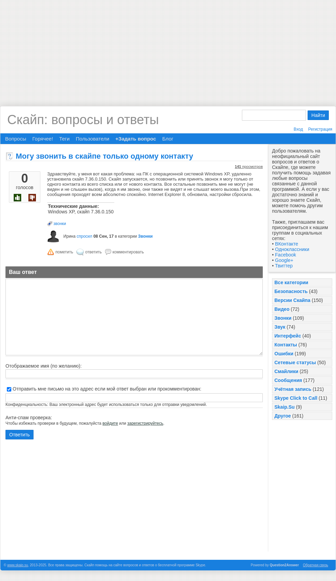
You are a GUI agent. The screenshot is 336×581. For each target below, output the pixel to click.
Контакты (285, 344)
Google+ (284, 260)
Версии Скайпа (292, 300)
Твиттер (284, 265)
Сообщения (288, 380)
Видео (281, 309)
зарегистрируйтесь (145, 423)
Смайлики (286, 371)
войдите (110, 423)
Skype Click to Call (295, 398)
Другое (282, 416)
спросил (84, 236)
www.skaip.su (17, 565)
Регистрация (320, 129)
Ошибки (283, 353)
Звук (279, 327)
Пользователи (92, 139)
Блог (167, 139)
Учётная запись (292, 389)
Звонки (283, 318)
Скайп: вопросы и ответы (83, 120)
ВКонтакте (286, 244)
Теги (64, 139)
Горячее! (42, 139)
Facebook (285, 255)
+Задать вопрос (135, 139)
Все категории (291, 282)
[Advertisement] (168, 48)
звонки (59, 223)
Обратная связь (315, 565)
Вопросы (15, 139)
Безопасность (291, 291)
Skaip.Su (284, 407)
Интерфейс (287, 336)
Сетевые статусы (295, 362)
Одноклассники (292, 249)
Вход (298, 129)
